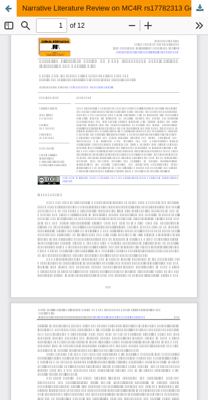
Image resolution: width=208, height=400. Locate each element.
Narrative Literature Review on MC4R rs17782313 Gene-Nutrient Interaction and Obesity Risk (115, 8)
